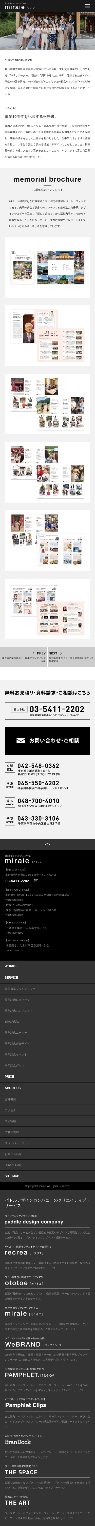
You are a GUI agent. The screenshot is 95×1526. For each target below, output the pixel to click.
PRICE (9, 1076)
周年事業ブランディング (20, 988)
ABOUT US (13, 1088)
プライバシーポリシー (19, 1143)
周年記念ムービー (16, 1032)
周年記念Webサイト (17, 1043)
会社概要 (10, 1099)
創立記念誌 (12, 1021)
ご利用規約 (12, 1132)
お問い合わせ (13, 1154)
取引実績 (10, 1121)
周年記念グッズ (14, 1065)
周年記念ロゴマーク (17, 999)
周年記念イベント (16, 1054)
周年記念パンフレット (19, 1010)
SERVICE (11, 977)
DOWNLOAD (13, 1164)
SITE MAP (12, 1176)
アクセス (10, 1110)
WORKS (10, 966)
